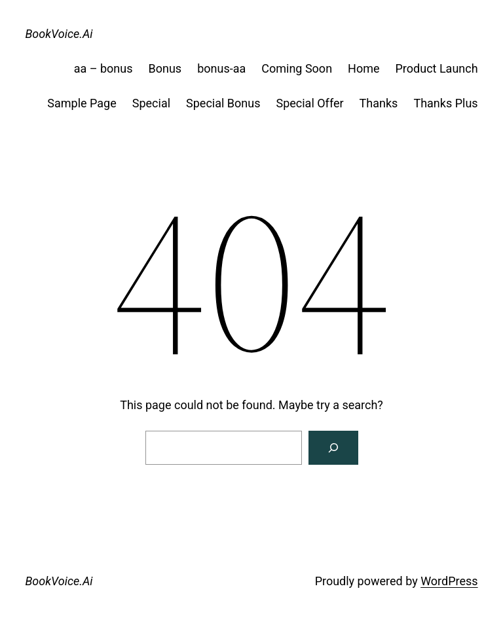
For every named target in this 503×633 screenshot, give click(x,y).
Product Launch (437, 68)
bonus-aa (221, 68)
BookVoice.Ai (58, 34)
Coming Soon (296, 68)
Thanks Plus (445, 103)
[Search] (333, 448)
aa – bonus (103, 68)
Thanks (379, 103)
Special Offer (309, 103)
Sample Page (81, 103)
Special (151, 103)
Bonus (165, 68)
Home (363, 68)
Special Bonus (223, 103)
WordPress (448, 581)
